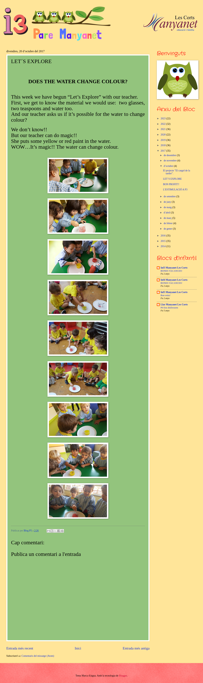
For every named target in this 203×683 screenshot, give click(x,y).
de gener (168, 228)
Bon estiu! (165, 295)
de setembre (170, 196)
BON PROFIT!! (171, 184)
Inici (78, 648)
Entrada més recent (19, 648)
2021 (163, 129)
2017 (163, 150)
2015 (163, 241)
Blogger (123, 675)
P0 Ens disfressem (169, 307)
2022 (163, 124)
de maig (168, 207)
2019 (163, 140)
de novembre (170, 160)
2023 (163, 118)
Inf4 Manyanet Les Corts (174, 279)
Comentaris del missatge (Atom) (38, 656)
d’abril (167, 212)
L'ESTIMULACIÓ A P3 (175, 189)
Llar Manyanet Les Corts (174, 304)
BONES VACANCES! (171, 270)
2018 (163, 145)
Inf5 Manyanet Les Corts (174, 292)
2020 (163, 134)
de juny (168, 202)
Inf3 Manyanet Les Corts (174, 267)
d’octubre (169, 166)
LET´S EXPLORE (172, 179)
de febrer (168, 223)
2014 (163, 246)
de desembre (170, 155)
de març (168, 218)
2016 (163, 235)
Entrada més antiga (136, 648)
